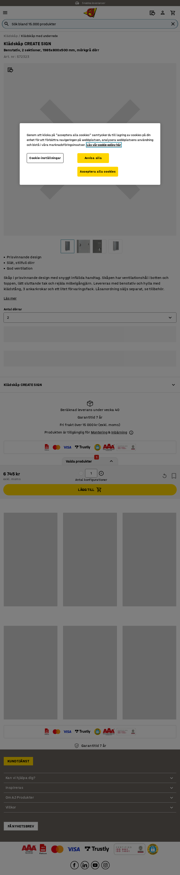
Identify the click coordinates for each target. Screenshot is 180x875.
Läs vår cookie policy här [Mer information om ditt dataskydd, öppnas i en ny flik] (104, 145)
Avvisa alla (93, 158)
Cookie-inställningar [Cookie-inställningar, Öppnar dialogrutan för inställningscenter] (45, 158)
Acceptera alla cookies (98, 172)
